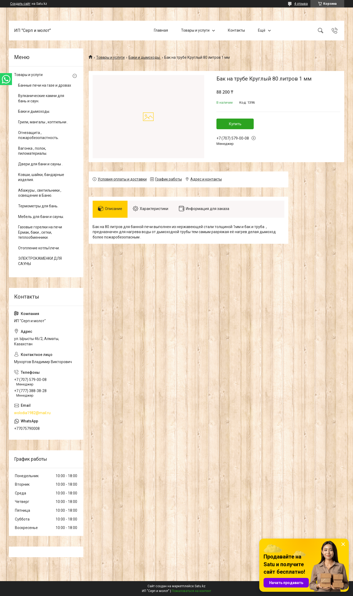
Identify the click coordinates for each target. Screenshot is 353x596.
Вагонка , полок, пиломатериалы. (32, 151)
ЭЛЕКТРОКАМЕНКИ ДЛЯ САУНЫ (40, 261)
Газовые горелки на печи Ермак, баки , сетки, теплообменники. (40, 232)
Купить (235, 124)
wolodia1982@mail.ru (32, 413)
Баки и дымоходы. (145, 57)
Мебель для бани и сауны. (41, 217)
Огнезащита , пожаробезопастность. (38, 135)
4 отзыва (301, 4)
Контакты (236, 30)
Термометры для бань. (38, 206)
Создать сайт (20, 4)
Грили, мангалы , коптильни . (43, 122)
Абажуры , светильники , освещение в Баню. (39, 193)
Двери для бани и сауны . (40, 164)
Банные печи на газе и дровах (44, 85)
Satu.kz (200, 586)
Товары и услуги (195, 30)
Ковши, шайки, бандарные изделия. (41, 177)
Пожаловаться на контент (191, 591)
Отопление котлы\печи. (39, 248)
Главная (161, 30)
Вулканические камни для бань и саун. (41, 98)
